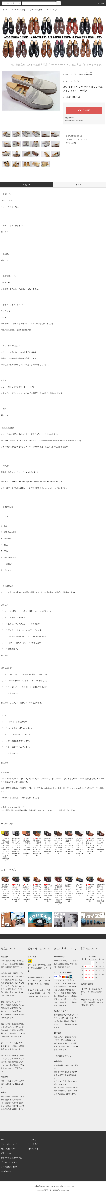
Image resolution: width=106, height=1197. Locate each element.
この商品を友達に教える (72, 136)
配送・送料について (9, 1149)
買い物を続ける (69, 143)
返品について (69, 118)
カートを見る (33, 1144)
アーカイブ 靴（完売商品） (76, 74)
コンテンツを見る (51, 10)
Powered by (53, 1190)
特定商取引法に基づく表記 (74, 120)
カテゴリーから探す (17, 10)
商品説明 (26, 185)
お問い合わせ (33, 1149)
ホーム (5, 10)
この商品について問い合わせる (75, 139)
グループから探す (34, 10)
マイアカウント (34, 1140)
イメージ (79, 185)
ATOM (8, 1171)
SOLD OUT (84, 110)
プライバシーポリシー (10, 1162)
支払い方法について (9, 1144)
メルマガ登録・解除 (9, 1167)
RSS (3, 1171)
